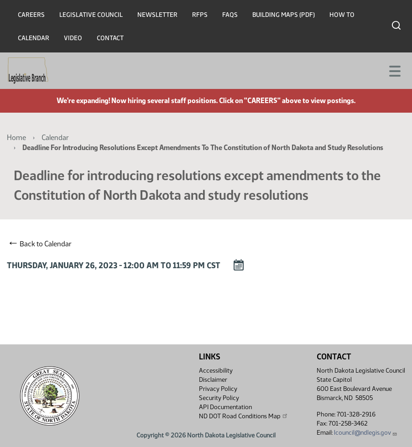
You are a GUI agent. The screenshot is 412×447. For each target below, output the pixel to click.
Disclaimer (213, 380)
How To (342, 15)
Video (73, 38)
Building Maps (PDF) (283, 15)
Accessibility (216, 370)
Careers (31, 15)
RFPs (200, 15)
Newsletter (157, 15)
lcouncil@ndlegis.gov (365, 433)
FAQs (230, 15)
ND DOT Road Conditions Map (243, 416)
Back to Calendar (41, 243)
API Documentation (225, 407)
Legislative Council (91, 15)
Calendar (33, 38)
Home (16, 137)
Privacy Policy (218, 389)
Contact (110, 38)
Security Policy (219, 398)
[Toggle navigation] (394, 70)
